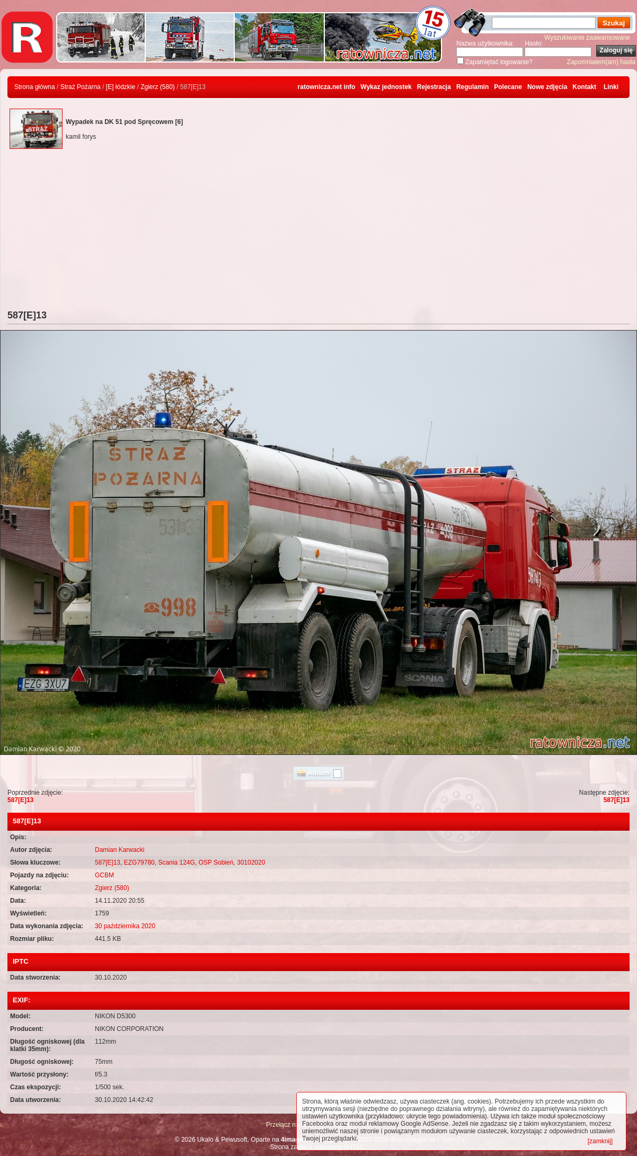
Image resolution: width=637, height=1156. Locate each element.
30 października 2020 (125, 926)
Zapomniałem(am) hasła (601, 62)
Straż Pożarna (80, 87)
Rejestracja (434, 87)
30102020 (251, 862)
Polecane (508, 87)
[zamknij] (600, 1141)
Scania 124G (176, 862)
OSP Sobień (216, 862)
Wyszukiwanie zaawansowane (587, 37)
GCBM (104, 875)
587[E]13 (20, 800)
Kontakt (584, 87)
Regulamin (472, 87)
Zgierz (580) (157, 87)
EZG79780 (139, 862)
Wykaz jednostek (385, 87)
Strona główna (34, 87)
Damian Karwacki (119, 849)
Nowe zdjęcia (547, 87)
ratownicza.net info (327, 87)
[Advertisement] (318, 230)
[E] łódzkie (120, 87)
